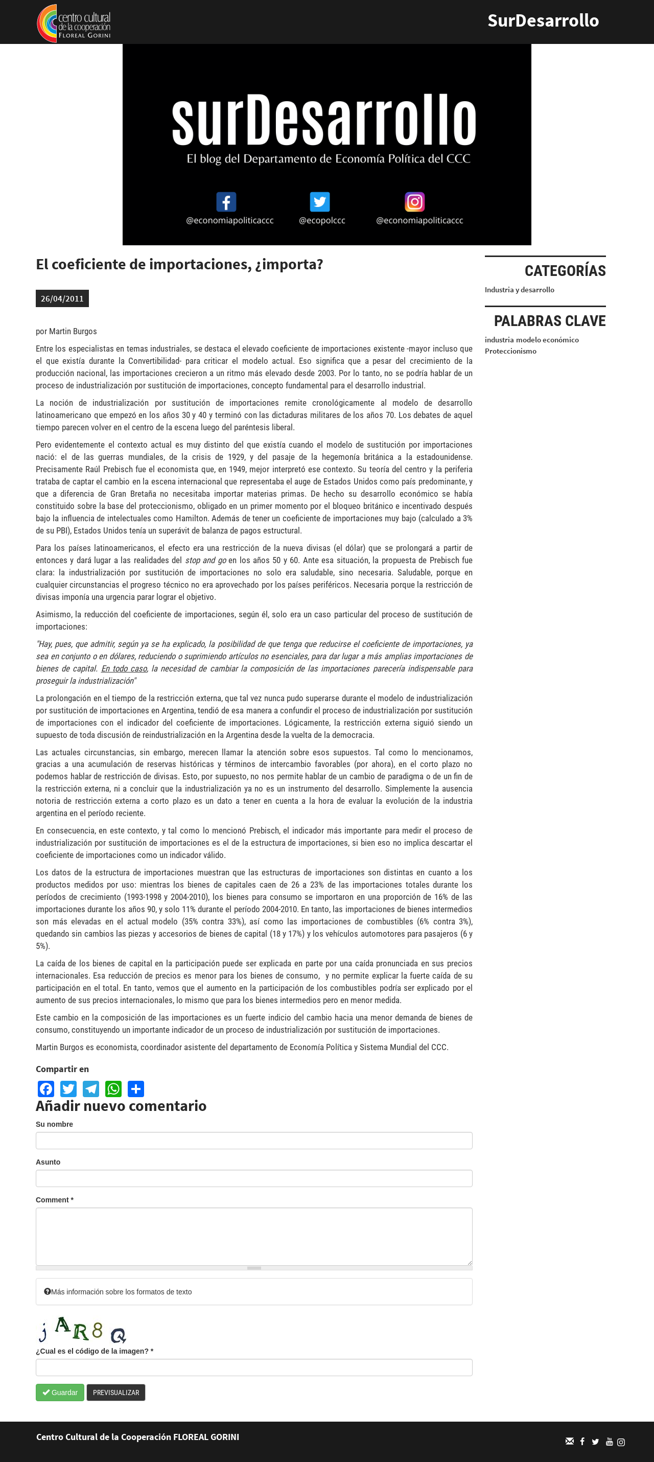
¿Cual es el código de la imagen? (94, 1351)
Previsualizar (116, 1392)
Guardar (60, 1392)
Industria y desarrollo (519, 289)
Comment (55, 1200)
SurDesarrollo (543, 20)
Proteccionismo (510, 351)
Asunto (48, 1162)
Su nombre (54, 1124)
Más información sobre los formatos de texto (118, 1292)
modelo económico (547, 339)
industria (499, 339)
